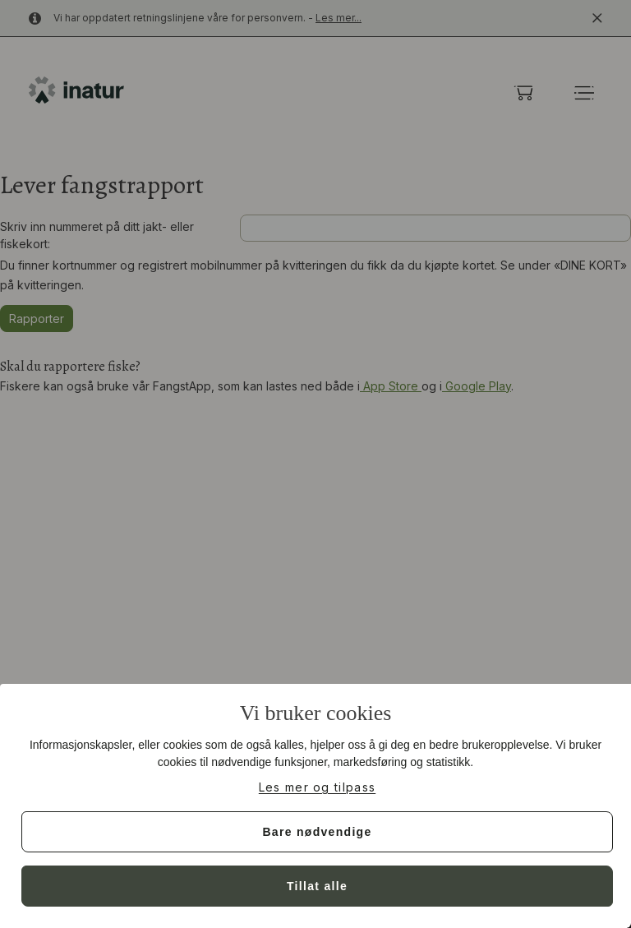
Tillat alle (317, 886)
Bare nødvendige (316, 831)
